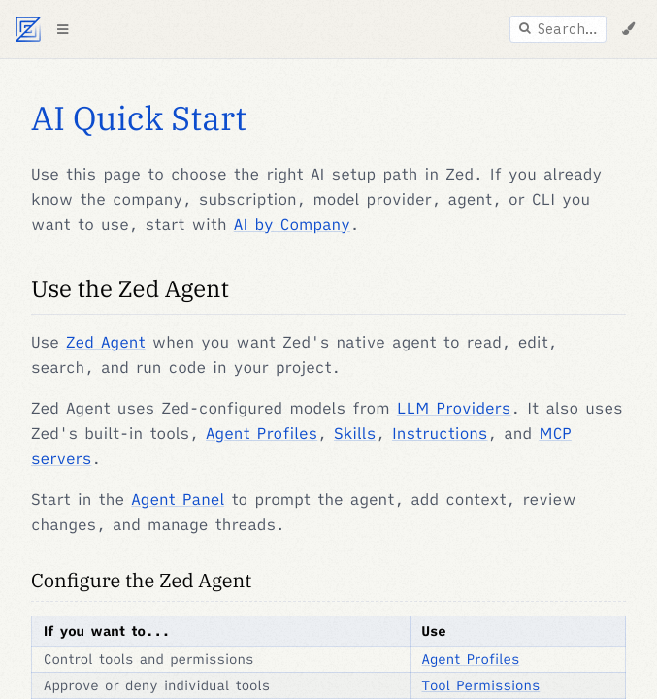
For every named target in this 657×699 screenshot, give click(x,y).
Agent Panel (177, 500)
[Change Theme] (627, 29)
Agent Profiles (261, 434)
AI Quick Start (138, 118)
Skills (355, 434)
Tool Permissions (481, 685)
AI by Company (292, 225)
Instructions (439, 434)
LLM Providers (454, 408)
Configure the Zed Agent (141, 580)
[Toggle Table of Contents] (62, 29)
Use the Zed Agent (130, 288)
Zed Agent (106, 342)
